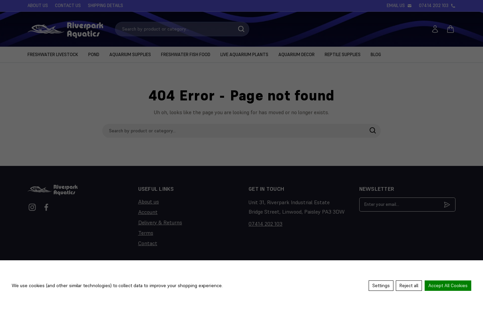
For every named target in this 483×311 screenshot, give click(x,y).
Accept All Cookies (448, 286)
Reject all (408, 286)
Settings (380, 286)
